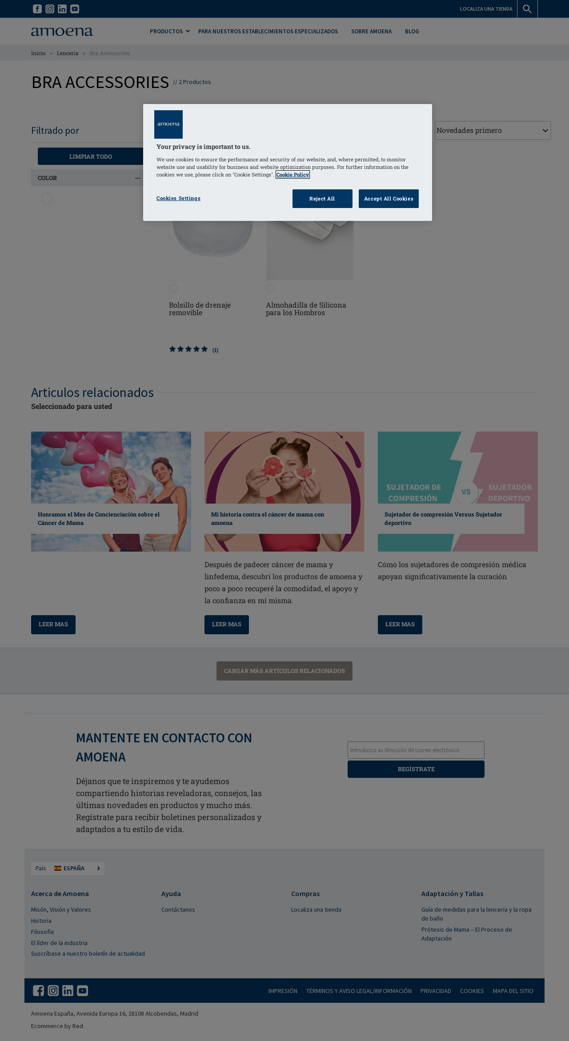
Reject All (322, 198)
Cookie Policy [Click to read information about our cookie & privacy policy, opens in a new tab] (292, 174)
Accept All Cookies (388, 198)
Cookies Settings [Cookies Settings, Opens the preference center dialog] (178, 198)
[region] (287, 162)
